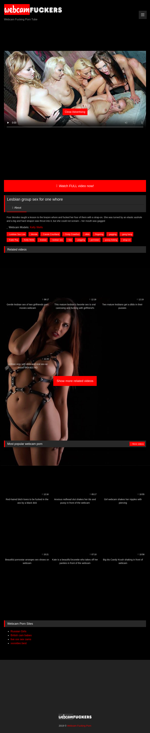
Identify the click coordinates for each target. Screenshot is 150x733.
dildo (87, 234)
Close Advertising (75, 111)
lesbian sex (57, 240)
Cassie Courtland (50, 234)
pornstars (94, 240)
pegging (80, 240)
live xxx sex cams (21, 639)
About (16, 207)
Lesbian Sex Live (16, 234)
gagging (112, 234)
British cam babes (21, 635)
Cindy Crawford (71, 234)
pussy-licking (110, 240)
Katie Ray (13, 240)
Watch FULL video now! (75, 186)
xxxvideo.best (19, 643)
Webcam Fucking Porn (79, 725)
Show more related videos (75, 381)
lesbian (42, 240)
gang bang (126, 234)
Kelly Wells (36, 227)
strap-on (126, 240)
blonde (33, 234)
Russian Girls (18, 631)
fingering (98, 234)
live (69, 240)
